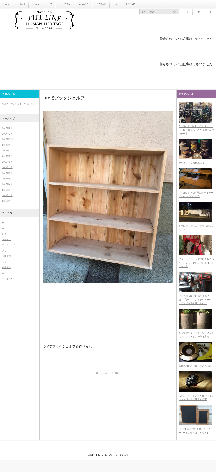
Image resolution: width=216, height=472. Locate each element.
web (106, 4)
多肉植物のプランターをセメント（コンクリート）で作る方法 (196, 343)
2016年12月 (8, 139)
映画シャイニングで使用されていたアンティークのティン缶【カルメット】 (196, 269)
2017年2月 (7, 128)
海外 (4, 273)
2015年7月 (7, 167)
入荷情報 (93, 4)
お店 (4, 234)
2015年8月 (7, 162)
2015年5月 (7, 178)
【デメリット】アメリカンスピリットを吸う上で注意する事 (196, 408)
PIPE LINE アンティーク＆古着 (111, 462)
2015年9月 (7, 156)
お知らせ (120, 4)
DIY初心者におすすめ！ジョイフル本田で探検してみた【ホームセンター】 (196, 131)
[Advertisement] (108, 313)
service (34, 4)
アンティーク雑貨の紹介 (191, 165)
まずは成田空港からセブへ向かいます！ (196, 232)
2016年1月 (7, 145)
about (20, 4)
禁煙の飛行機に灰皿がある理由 (195, 375)
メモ (4, 250)
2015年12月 (8, 150)
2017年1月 (7, 134)
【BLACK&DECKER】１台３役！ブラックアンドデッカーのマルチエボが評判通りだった (196, 307)
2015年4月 (7, 184)
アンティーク (8, 245)
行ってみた (61, 4)
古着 (4, 262)
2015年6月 (7, 173)
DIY (46, 4)
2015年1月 (7, 201)
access (7, 4)
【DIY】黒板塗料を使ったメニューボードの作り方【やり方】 (196, 442)
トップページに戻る (109, 373)
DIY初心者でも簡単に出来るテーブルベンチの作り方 (196, 198)
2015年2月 (7, 195)
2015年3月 (7, 190)
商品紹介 (77, 4)
